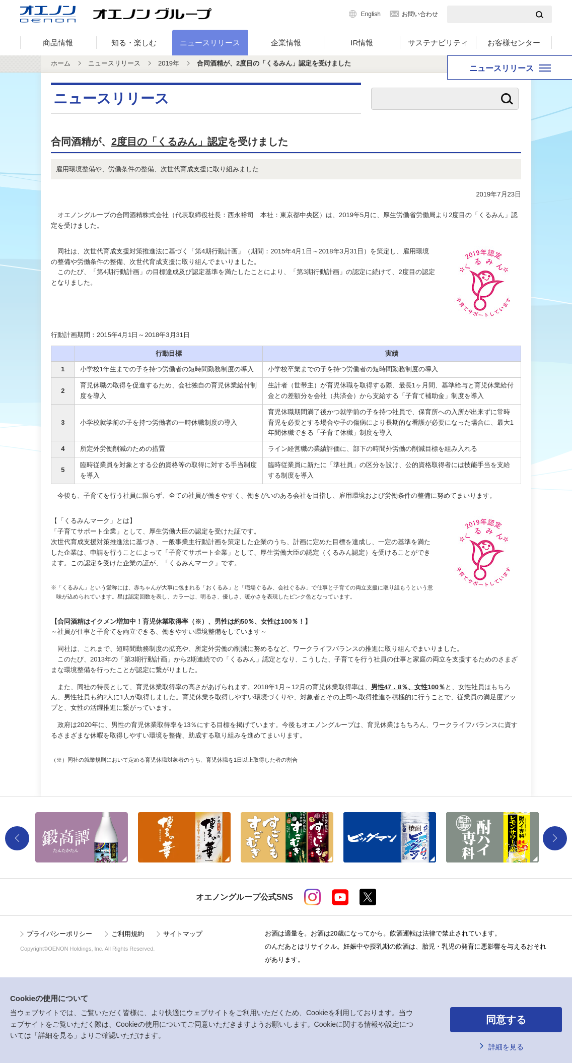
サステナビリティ (438, 42)
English (371, 14)
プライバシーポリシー (59, 934)
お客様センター (513, 42)
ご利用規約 (127, 934)
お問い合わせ (420, 14)
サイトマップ (182, 934)
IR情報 (361, 42)
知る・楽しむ (134, 42)
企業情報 (286, 42)
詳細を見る (506, 1047)
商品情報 (58, 42)
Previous (17, 838)
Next (555, 838)
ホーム (60, 63)
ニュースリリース (210, 42)
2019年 (168, 63)
